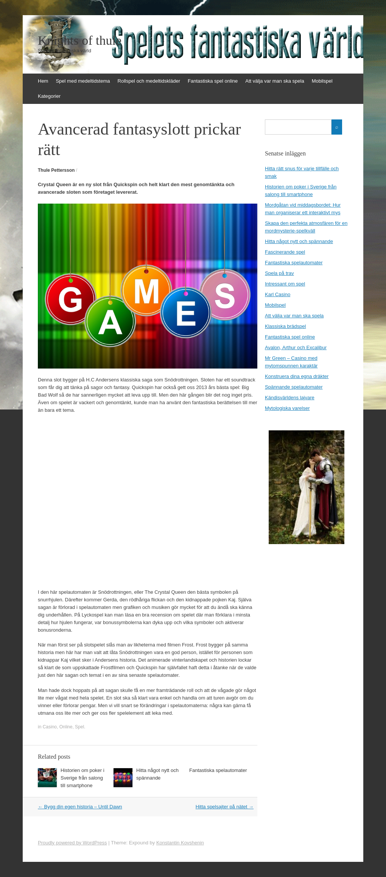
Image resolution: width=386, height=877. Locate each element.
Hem (43, 81)
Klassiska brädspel (285, 326)
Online (66, 727)
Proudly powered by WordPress (72, 843)
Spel (79, 727)
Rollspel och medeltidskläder (149, 81)
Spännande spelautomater (294, 387)
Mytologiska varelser (287, 408)
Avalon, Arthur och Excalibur (296, 347)
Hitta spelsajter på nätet (225, 807)
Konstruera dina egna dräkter (296, 376)
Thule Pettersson (56, 170)
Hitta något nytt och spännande (299, 241)
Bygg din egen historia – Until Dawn (80, 807)
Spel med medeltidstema (83, 81)
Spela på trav (279, 273)
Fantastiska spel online (213, 81)
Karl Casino (277, 294)
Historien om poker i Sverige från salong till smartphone (82, 777)
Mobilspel (322, 81)
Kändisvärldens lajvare (289, 397)
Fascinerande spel (285, 252)
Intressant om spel (285, 284)
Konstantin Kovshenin (180, 843)
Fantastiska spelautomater (218, 770)
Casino (50, 727)
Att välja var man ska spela (274, 81)
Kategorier (49, 96)
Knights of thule (79, 40)
